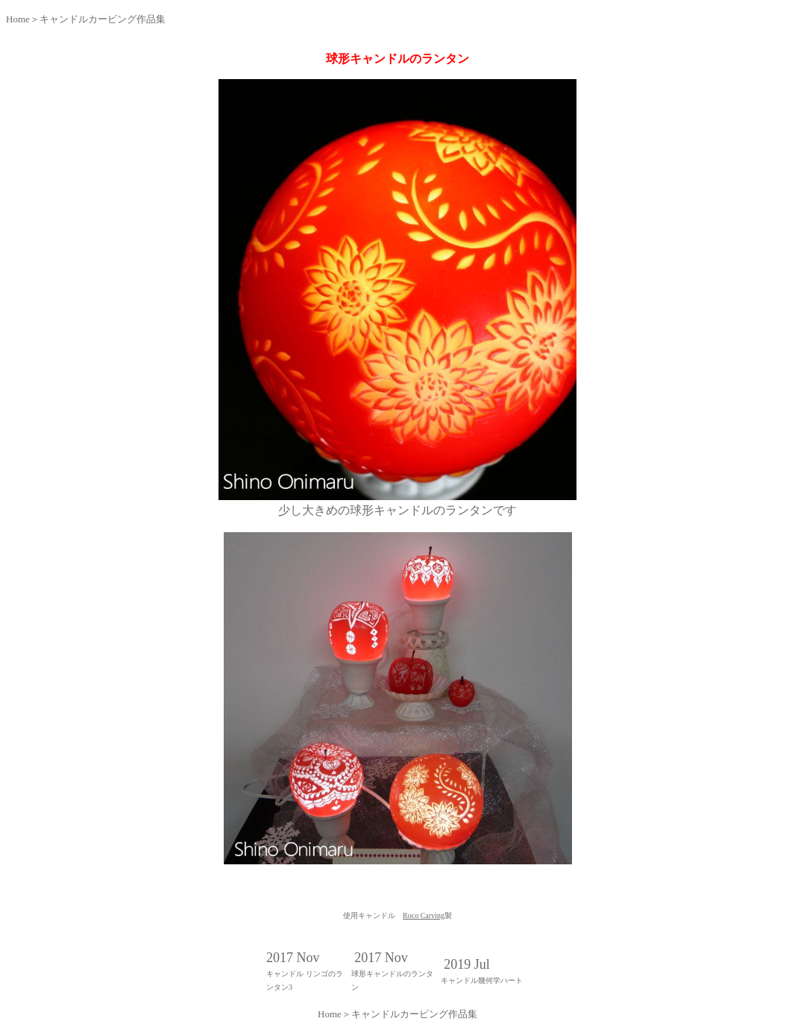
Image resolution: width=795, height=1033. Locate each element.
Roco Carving (423, 915)
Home (18, 19)
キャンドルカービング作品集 (103, 19)
